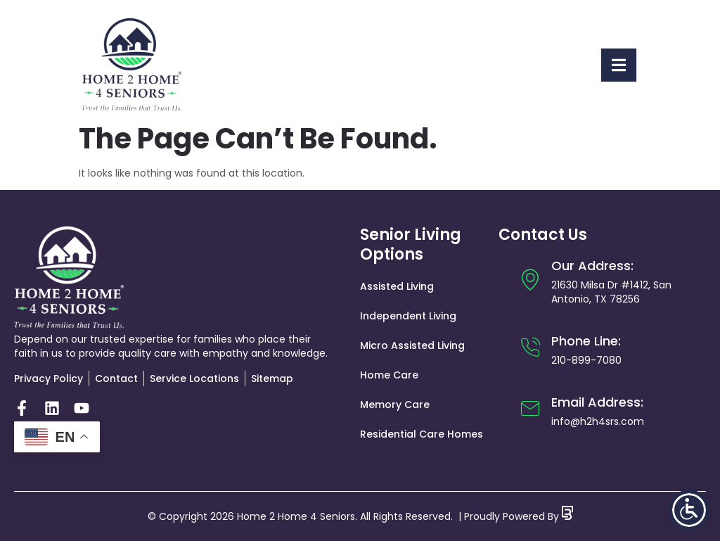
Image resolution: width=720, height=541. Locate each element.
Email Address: (597, 402)
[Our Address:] (530, 279)
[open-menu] (618, 65)
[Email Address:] (530, 408)
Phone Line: (586, 341)
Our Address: (592, 265)
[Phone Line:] (530, 347)
